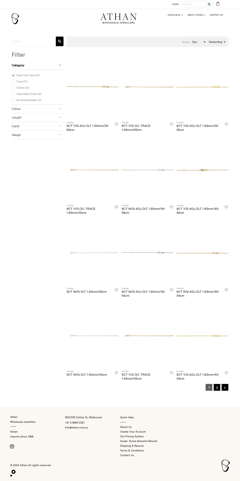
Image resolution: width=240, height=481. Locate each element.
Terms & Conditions (132, 450)
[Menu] (177, 15)
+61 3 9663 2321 (75, 422)
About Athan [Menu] (195, 15)
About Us (126, 426)
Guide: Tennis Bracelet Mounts (138, 441)
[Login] (116, 127)
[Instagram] (12, 446)
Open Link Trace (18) (28, 75)
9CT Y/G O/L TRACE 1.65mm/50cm (81, 210)
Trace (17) (21, 81)
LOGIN (175, 4)
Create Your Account (133, 431)
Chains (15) (22, 87)
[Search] (59, 41)
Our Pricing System (132, 436)
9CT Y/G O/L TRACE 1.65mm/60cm (136, 128)
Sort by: (186, 42)
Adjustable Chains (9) (28, 93)
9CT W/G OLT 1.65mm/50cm (87, 291)
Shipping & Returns (132, 445)
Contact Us (127, 455)
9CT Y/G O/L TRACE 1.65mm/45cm (136, 376)
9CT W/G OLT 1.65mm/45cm (87, 374)
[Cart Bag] (218, 4)
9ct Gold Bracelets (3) (28, 100)
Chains (70, 123)
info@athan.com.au (76, 427)
